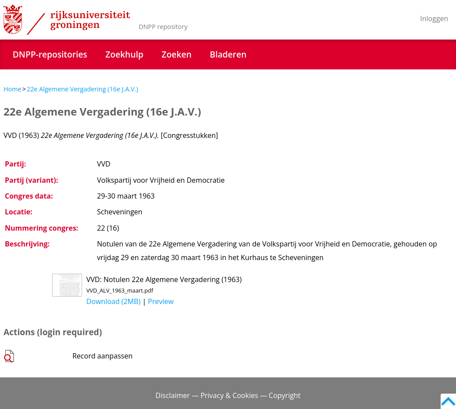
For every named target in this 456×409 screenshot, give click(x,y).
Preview (161, 301)
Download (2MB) (113, 301)
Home (13, 89)
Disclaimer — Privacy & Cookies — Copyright (227, 395)
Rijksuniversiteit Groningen (67, 20)
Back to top (448, 401)
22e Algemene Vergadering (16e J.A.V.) (82, 89)
